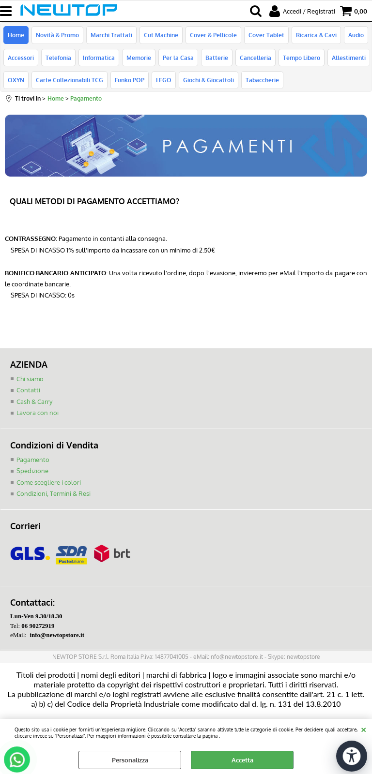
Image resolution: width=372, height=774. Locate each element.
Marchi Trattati (111, 35)
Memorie (138, 57)
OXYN (16, 80)
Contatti (28, 390)
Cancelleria (255, 57)
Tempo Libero (301, 57)
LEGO (163, 80)
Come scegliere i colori (48, 482)
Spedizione (32, 471)
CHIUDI (363, 728)
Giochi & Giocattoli (208, 80)
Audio (356, 35)
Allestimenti (349, 57)
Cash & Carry (34, 401)
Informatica (99, 57)
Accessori (21, 57)
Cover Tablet (266, 35)
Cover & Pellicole (213, 35)
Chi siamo (30, 379)
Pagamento (32, 459)
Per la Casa (178, 57)
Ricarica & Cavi (316, 35)
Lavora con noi (37, 413)
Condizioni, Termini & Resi (53, 493)
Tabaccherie (262, 80)
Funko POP (129, 80)
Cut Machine (161, 35)
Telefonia (58, 57)
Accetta (242, 760)
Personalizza (130, 760)
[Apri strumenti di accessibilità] (351, 756)
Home (16, 35)
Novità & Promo (57, 35)
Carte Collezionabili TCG (69, 80)
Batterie (216, 57)
